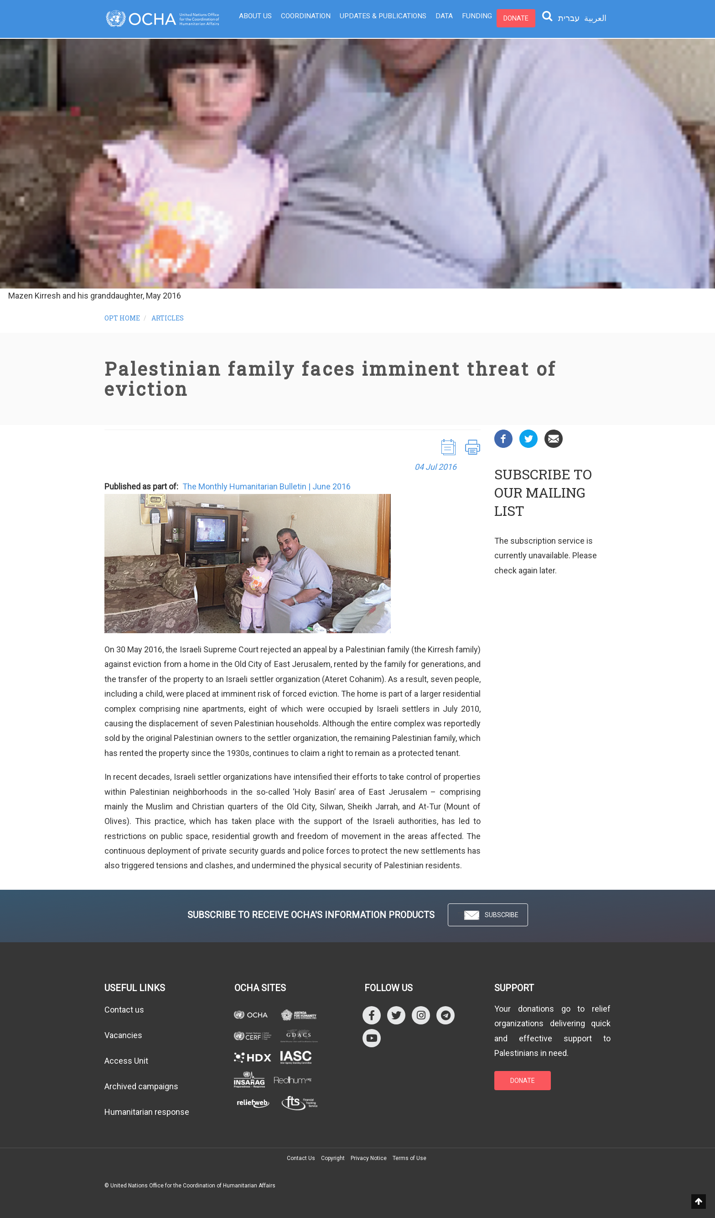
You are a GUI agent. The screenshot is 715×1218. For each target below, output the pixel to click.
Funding (466, 18)
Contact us (124, 1009)
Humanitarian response (146, 1112)
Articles (167, 318)
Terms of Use (409, 1158)
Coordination (303, 18)
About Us (254, 18)
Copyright (333, 1158)
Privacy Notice (369, 1158)
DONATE (522, 1080)
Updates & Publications (377, 18)
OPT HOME (122, 318)
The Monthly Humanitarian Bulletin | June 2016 (266, 486)
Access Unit (126, 1061)
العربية (595, 18)
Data (435, 18)
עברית (569, 18)
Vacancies (123, 1035)
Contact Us (301, 1158)
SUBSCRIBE (487, 915)
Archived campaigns (141, 1086)
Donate (504, 18)
